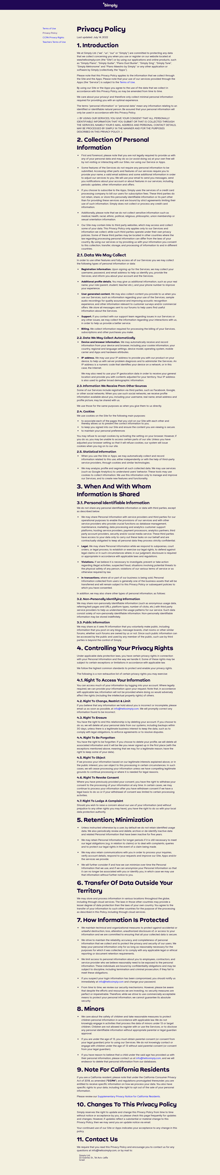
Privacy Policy (50, 33)
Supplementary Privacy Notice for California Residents (129, 1096)
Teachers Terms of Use (54, 42)
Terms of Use (49, 28)
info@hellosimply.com (126, 708)
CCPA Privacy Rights (53, 37)
